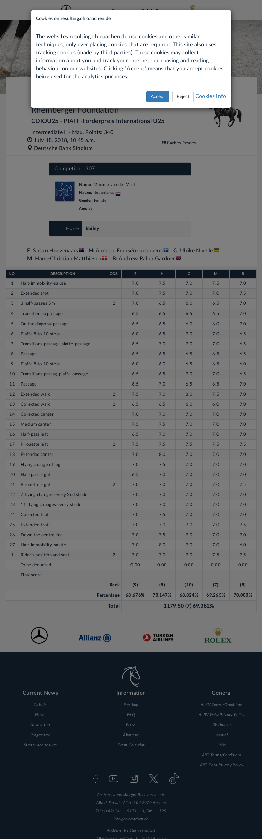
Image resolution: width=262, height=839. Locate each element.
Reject (183, 96)
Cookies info (210, 96)
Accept (158, 96)
